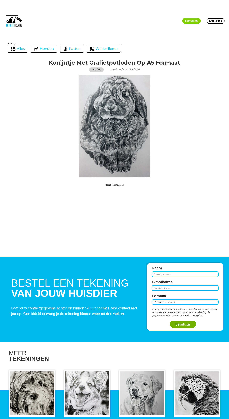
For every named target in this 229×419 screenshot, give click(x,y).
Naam (157, 268)
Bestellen (191, 21)
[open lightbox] (114, 126)
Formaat (159, 295)
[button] (216, 21)
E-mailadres (162, 282)
